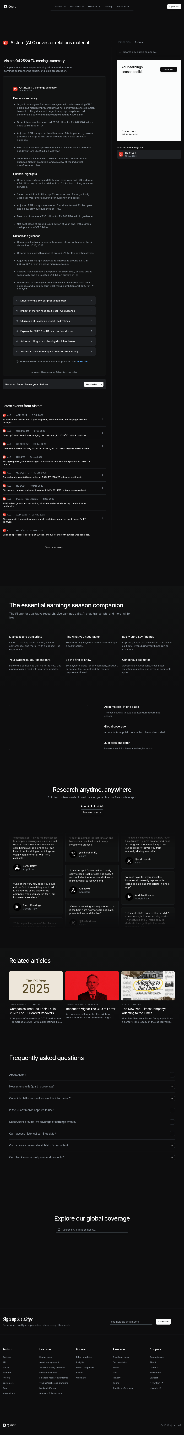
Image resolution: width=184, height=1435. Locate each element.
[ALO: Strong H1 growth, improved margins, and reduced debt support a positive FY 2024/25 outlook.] (54, 460)
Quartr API (82, 361)
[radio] (82, 806)
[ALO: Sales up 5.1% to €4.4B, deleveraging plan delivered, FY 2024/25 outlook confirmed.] (54, 433)
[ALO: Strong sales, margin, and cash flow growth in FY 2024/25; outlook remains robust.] (54, 488)
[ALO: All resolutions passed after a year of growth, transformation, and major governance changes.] (54, 419)
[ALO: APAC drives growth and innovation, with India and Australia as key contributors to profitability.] (54, 502)
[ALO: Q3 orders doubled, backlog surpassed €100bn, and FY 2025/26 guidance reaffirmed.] (54, 446)
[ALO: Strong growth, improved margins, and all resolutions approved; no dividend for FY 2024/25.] (54, 518)
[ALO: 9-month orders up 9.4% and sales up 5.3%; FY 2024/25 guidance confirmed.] (54, 475)
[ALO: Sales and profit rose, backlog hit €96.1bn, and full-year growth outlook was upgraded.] (54, 532)
